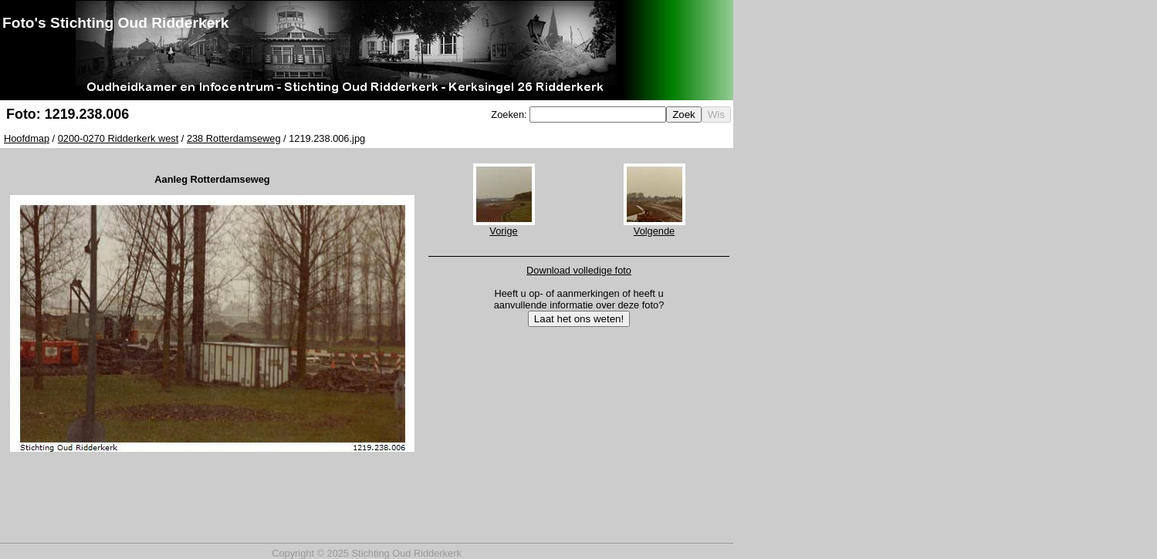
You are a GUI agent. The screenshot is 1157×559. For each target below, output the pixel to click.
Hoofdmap (26, 138)
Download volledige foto (578, 270)
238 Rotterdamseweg (234, 138)
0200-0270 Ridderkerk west (118, 138)
